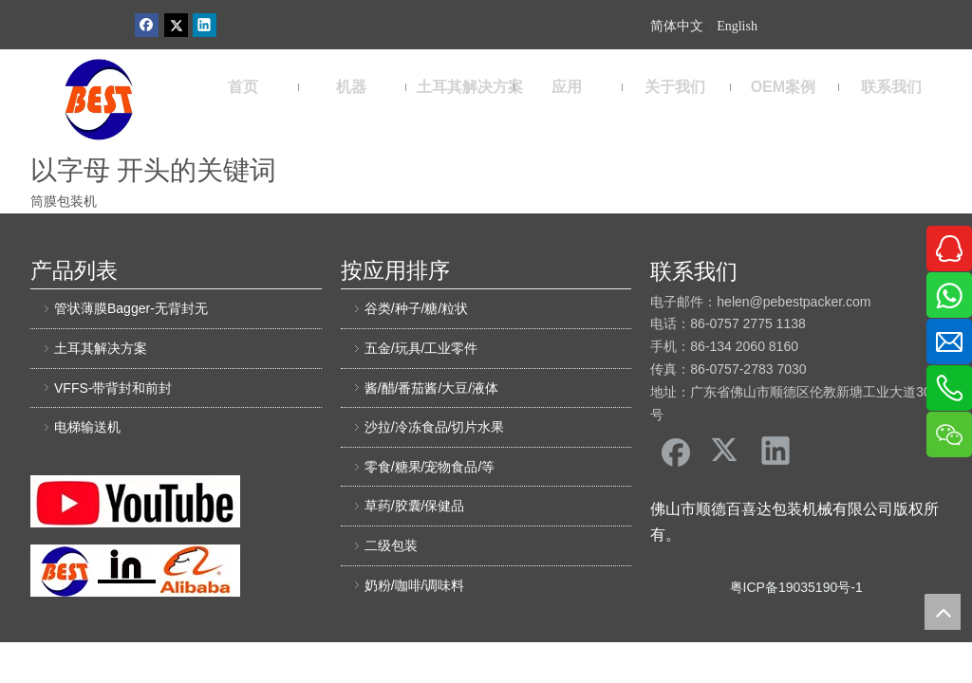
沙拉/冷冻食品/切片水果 (434, 426)
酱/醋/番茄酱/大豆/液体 (431, 388)
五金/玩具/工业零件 (421, 348)
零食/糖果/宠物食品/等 (429, 466)
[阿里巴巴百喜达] (135, 571)
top (943, 612)
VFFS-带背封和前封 (113, 388)
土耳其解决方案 (100, 348)
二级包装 (391, 545)
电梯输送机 (87, 426)
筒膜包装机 (63, 201)
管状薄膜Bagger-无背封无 (131, 308)
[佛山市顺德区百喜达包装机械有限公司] (99, 99)
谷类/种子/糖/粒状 (416, 308)
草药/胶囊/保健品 (414, 505)
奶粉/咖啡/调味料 (414, 585)
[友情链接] (135, 501)
